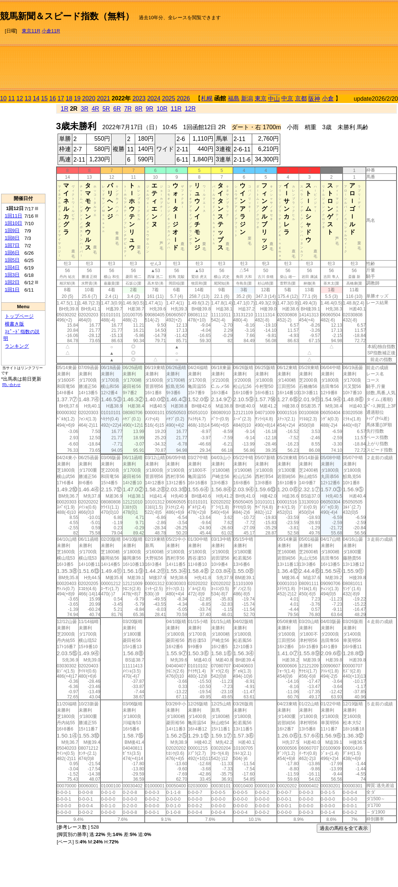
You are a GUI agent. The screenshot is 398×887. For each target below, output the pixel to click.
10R (162, 109)
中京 (287, 98)
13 (28, 98)
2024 (154, 98)
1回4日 (12, 267)
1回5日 (12, 260)
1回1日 (12, 289)
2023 (139, 98)
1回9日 (12, 230)
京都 (301, 98)
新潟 (247, 98)
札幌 (207, 98)
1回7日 (12, 245)
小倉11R (51, 31)
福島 (234, 98)
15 (44, 98)
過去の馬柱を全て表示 (344, 828)
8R (139, 109)
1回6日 (12, 252)
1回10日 (14, 223)
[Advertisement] (341, 48)
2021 (103, 98)
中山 (274, 99)
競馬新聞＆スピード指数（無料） (67, 16)
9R (149, 109)
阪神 (314, 99)
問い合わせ (11, 385)
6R (117, 109)
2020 (89, 98)
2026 (183, 98)
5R (106, 109)
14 (36, 98)
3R (84, 109)
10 (3, 98)
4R (95, 109)
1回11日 (14, 216)
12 (20, 98)
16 (52, 98)
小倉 (328, 98)
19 (77, 98)
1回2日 (12, 282)
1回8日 (12, 238)
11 (11, 98)
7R (127, 109)
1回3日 (12, 275)
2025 (168, 98)
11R (176, 109)
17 (61, 98)
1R (64, 109)
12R (190, 109)
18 (69, 98)
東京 (261, 98)
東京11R (31, 31)
